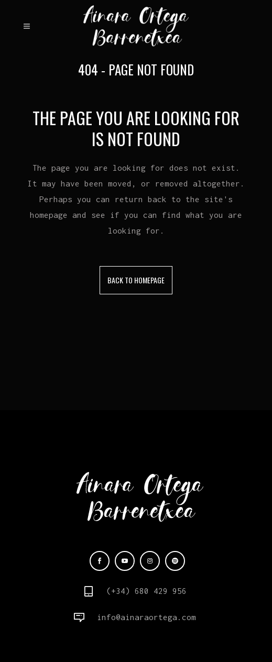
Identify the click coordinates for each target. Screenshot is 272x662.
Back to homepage (136, 279)
